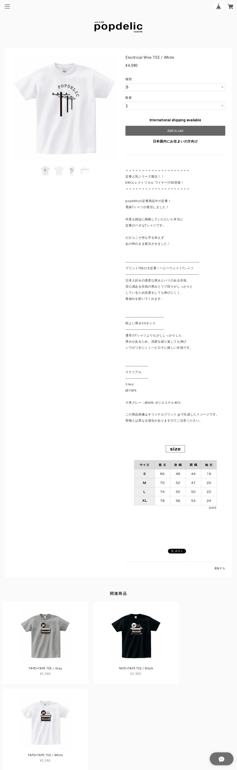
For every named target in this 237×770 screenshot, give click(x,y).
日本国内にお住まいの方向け (175, 141)
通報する (219, 568)
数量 (128, 97)
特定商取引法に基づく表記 (118, 734)
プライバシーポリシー (119, 727)
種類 (128, 79)
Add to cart (175, 131)
